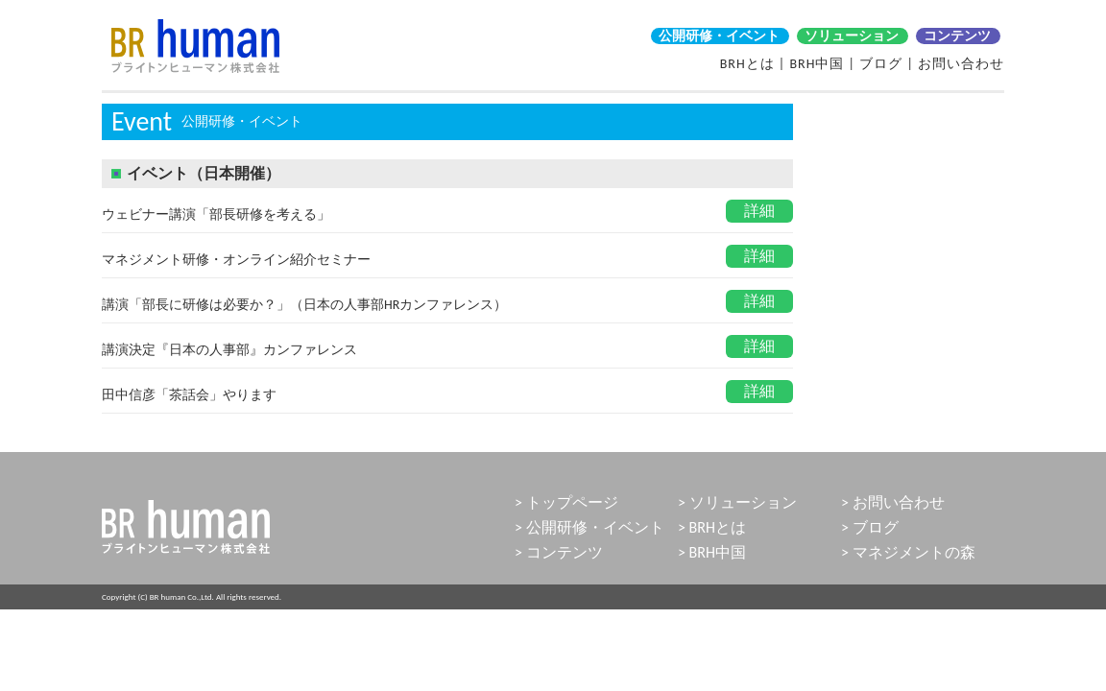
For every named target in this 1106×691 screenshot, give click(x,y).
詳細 (759, 211)
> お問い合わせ (893, 502)
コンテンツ (957, 36)
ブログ (880, 64)
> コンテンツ (559, 552)
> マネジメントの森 (908, 552)
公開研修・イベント (719, 36)
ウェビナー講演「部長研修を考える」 (216, 214)
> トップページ (566, 502)
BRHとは (747, 64)
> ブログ (870, 527)
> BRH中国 (712, 552)
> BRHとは (712, 527)
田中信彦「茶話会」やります (189, 395)
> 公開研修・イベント (589, 527)
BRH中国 (816, 64)
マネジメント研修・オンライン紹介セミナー (236, 259)
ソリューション (852, 36)
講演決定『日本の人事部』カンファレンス (229, 350)
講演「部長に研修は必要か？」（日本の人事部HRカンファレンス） (304, 305)
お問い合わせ (961, 64)
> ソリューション (737, 502)
